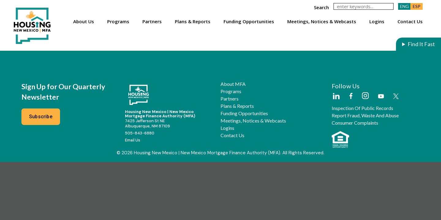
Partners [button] (152, 21)
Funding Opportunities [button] (249, 21)
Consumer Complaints (355, 123)
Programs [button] (118, 21)
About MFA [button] (233, 84)
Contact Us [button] (410, 21)
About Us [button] (83, 21)
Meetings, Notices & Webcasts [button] (321, 21)
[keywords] (364, 6)
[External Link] (336, 96)
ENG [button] (404, 6)
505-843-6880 (139, 133)
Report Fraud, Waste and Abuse (365, 115)
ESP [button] (416, 6)
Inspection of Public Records (362, 108)
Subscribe (40, 116)
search (321, 7)
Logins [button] (376, 21)
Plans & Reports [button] (192, 21)
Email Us (132, 140)
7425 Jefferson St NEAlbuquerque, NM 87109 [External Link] (147, 123)
